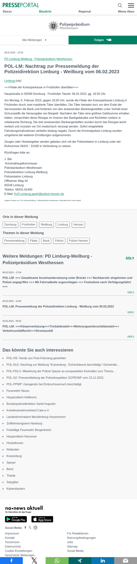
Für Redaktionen (77, 533)
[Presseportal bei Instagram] (34, 527)
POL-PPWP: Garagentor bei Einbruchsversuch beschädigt (44, 384)
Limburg (9, 80)
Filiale (33, 240)
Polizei (59, 240)
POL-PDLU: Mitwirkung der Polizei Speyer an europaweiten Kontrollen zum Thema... (61, 371)
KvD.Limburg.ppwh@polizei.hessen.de (39, 193)
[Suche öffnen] (120, 5)
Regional (85, 11)
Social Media (75, 550)
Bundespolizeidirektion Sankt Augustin (31, 403)
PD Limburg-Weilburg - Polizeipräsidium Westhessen (38, 59)
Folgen (102, 40)
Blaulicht (45, 11)
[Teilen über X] (34, 560)
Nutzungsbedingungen (81, 537)
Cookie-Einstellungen (18, 550)
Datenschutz (13, 546)
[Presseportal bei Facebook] (24, 527)
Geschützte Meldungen (20, 555)
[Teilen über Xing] (80, 560)
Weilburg (46, 224)
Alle (130, 258)
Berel (10, 469)
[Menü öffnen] (131, 5)
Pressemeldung (14, 240)
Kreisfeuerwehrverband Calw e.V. (28, 410)
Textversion (12, 542)
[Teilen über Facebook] (11, 560)
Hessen (78, 224)
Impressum (12, 533)
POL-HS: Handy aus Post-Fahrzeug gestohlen (36, 358)
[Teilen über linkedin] (102, 560)
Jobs (70, 542)
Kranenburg (14, 456)
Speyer (11, 462)
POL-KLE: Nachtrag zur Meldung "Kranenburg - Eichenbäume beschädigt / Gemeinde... (63, 364)
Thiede (11, 475)
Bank (46, 240)
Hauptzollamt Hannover (22, 436)
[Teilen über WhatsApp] (57, 560)
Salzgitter (13, 482)
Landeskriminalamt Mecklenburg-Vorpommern (36, 416)
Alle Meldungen (34, 40)
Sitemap (72, 546)
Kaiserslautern (16, 488)
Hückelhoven (15, 443)
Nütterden (13, 449)
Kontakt (10, 537)
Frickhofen (28, 224)
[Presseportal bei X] (28, 527)
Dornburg (10, 224)
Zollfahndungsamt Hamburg (24, 423)
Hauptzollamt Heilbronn (22, 397)
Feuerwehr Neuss (18, 390)
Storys (7, 11)
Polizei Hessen (78, 240)
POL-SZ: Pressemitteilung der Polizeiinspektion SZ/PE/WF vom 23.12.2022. (55, 377)
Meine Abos (126, 11)
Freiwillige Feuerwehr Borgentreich (29, 429)
